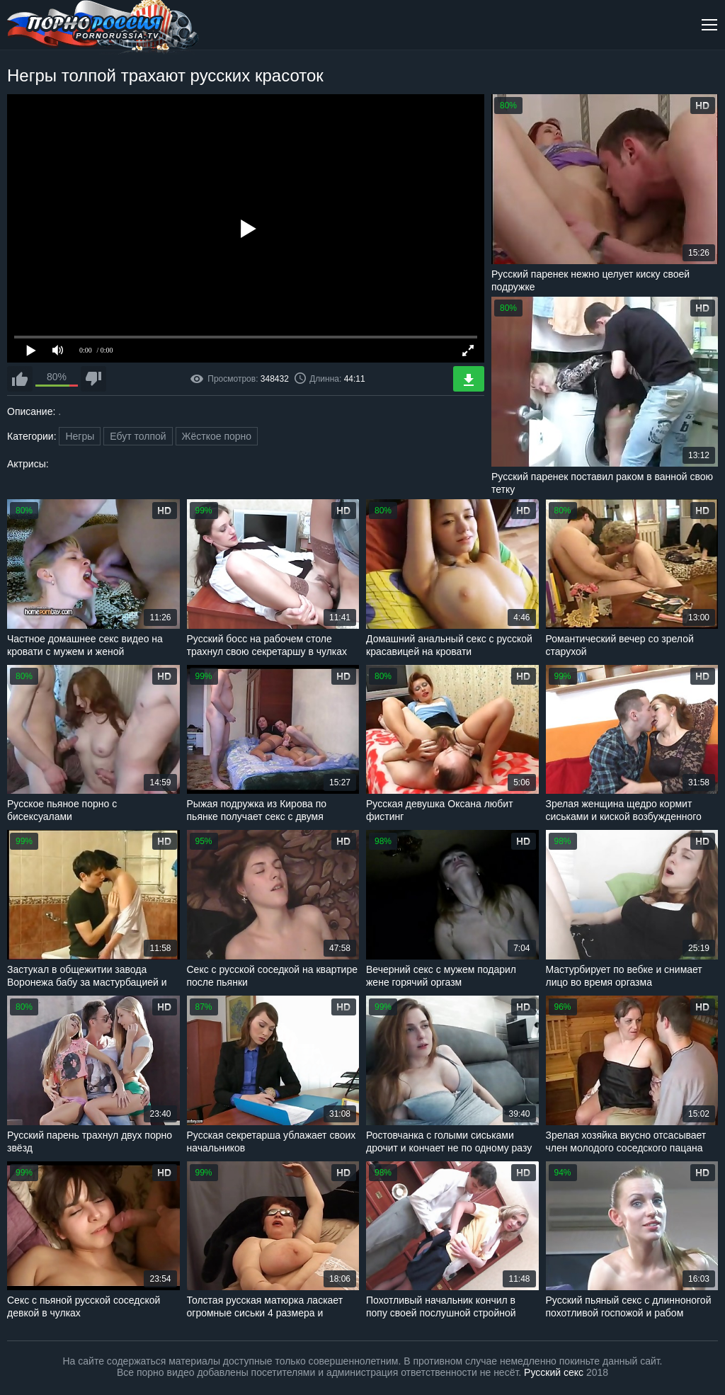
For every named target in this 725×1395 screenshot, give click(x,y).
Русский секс (553, 1372)
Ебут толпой (138, 436)
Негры (79, 436)
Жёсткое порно (217, 436)
